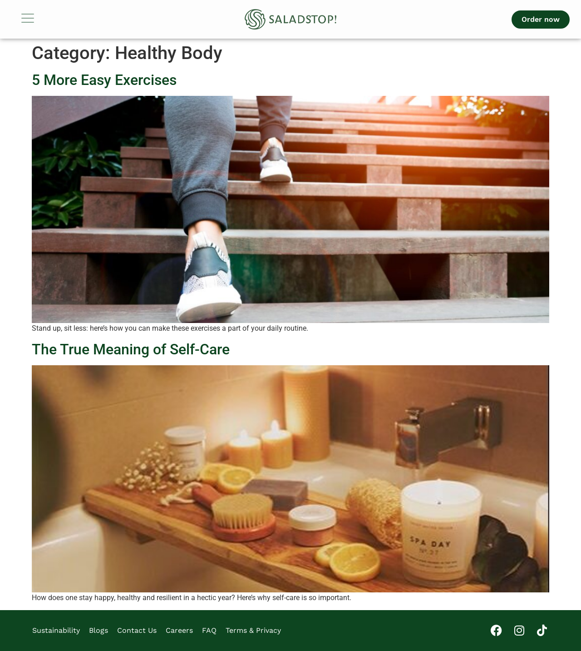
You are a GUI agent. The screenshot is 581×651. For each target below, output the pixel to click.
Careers (179, 630)
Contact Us (137, 630)
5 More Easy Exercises (104, 80)
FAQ (209, 630)
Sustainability (56, 630)
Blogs (98, 630)
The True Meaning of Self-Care (131, 349)
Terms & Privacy (253, 630)
